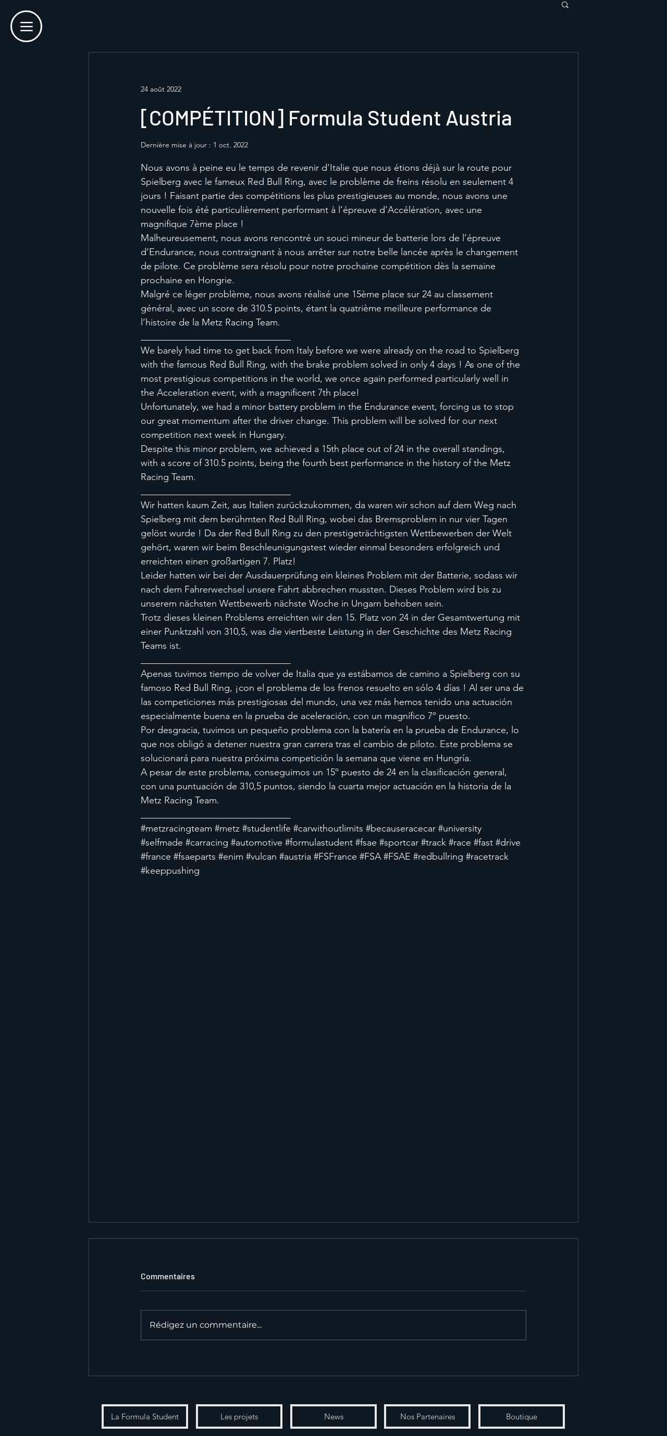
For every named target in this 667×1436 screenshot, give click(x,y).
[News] (333, 1416)
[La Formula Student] (145, 1416)
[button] (565, 4)
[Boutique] (521, 1416)
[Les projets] (239, 1416)
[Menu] (26, 26)
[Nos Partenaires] (427, 1416)
